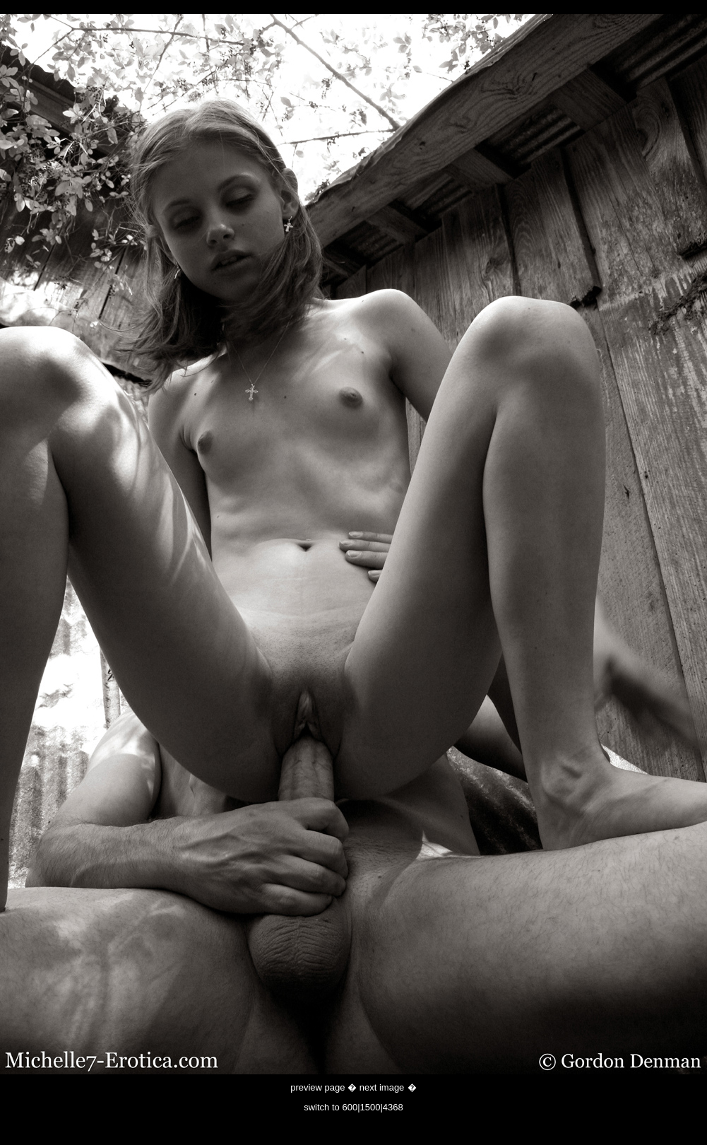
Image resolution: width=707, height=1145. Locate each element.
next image (382, 1087)
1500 (370, 1107)
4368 (393, 1107)
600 (349, 1107)
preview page (317, 1087)
